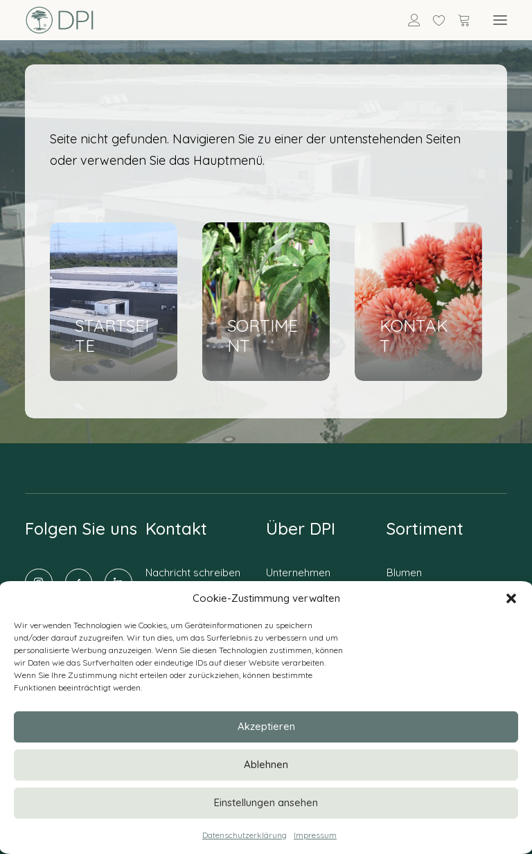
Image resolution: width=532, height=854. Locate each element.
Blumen (404, 572)
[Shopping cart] (457, 20)
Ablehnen (266, 764)
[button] (511, 598)
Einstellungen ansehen (266, 802)
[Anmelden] (408, 20)
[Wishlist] (432, 20)
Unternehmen (298, 572)
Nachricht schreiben (192, 572)
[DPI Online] (60, 20)
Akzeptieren (266, 726)
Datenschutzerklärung (244, 835)
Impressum (315, 835)
